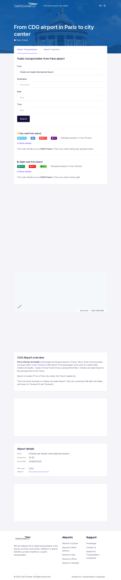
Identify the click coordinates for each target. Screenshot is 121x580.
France (25, 40)
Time (19, 104)
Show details (24, 143)
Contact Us (91, 547)
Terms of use (84, 310)
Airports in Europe (70, 543)
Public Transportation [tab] (27, 49)
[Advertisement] (60, 204)
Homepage (91, 543)
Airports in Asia (68, 555)
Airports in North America (69, 549)
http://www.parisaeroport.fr (39, 472)
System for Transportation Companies (92, 554)
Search (23, 119)
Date (19, 91)
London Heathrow (39, 365)
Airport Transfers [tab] (52, 49)
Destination (22, 79)
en (100, 6)
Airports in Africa (69, 559)
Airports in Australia (70, 563)
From (19, 66)
